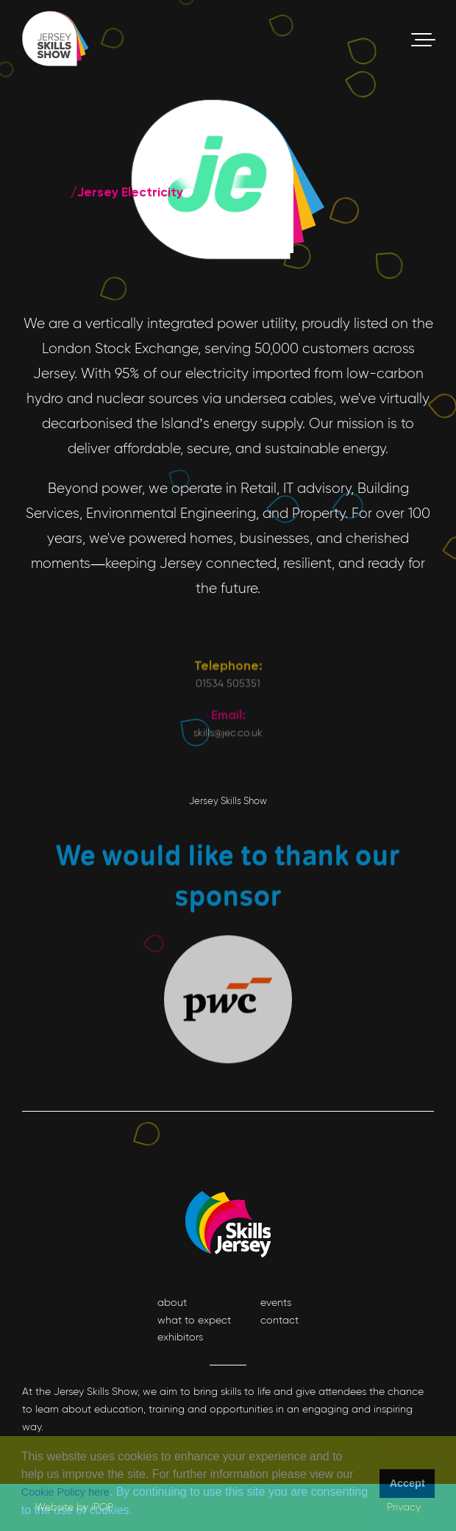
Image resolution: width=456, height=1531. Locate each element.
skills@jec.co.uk (228, 811)
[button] (137, 1512)
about (172, 1302)
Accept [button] (407, 1483)
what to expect (194, 1320)
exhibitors (180, 1337)
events (275, 1302)
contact (279, 1320)
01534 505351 (228, 761)
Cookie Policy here (65, 1492)
